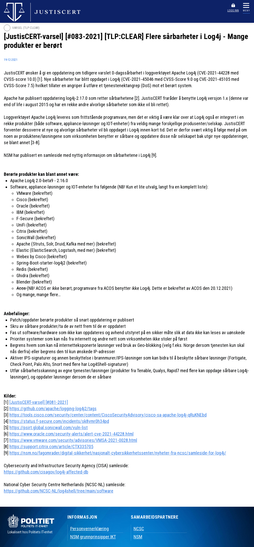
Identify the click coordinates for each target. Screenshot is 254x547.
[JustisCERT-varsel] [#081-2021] (38, 402)
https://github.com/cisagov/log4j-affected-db (46, 472)
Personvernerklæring (89, 528)
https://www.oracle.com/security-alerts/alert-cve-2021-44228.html (71, 434)
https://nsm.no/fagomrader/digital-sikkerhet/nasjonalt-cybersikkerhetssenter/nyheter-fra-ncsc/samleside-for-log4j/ (117, 453)
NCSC (139, 528)
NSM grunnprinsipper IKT (93, 536)
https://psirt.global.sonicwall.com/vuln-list (48, 427)
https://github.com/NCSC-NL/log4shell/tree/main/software (58, 491)
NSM (138, 536)
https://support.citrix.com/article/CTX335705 (51, 446)
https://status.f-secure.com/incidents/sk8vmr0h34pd (59, 421)
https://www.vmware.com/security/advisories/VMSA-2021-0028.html (73, 440)
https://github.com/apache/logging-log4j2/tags (53, 408)
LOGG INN (233, 10)
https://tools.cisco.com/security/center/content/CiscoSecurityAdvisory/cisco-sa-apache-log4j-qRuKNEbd (108, 415)
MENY (246, 10)
